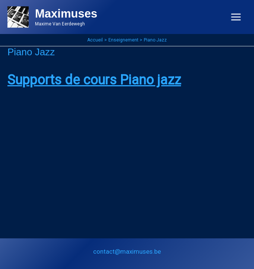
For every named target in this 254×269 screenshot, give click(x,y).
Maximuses (66, 13)
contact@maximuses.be (127, 251)
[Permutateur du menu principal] (236, 17)
